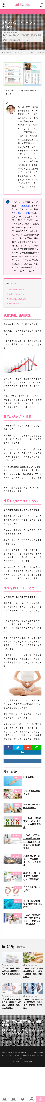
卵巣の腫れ (28, 777)
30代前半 (17, 856)
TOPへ (40, 1099)
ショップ (31, 1099)
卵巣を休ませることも (16, 303)
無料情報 (13, 1099)
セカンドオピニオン (19, 52)
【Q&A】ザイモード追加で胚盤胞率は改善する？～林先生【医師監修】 (33, 1003)
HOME (6, 52)
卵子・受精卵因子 (23, 35)
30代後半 (17, 835)
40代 (6, 35)
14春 (6, 40)
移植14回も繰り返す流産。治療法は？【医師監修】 (32, 876)
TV (22, 1099)
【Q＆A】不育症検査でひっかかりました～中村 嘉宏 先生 (32, 823)
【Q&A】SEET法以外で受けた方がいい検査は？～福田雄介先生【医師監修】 (31, 841)
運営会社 (4, 1099)
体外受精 (12, 35)
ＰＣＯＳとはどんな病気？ (31, 889)
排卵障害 (33, 35)
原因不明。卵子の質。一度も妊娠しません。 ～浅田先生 (32, 860)
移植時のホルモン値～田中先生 (31, 806)
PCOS (18, 887)
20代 (18, 777)
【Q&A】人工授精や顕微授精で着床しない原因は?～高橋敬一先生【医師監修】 (11, 1003)
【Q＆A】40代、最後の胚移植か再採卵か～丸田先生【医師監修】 (11, 971)
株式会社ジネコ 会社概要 (22, 1061)
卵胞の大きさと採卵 (15, 294)
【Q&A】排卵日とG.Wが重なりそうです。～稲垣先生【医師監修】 (32, 920)
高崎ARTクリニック (20, 40)
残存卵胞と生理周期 (15, 289)
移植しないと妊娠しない (16, 298)
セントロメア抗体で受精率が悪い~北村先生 (32, 903)
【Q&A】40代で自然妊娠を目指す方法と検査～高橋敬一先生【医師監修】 (33, 972)
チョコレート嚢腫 (22, 213)
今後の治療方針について (31, 792)
